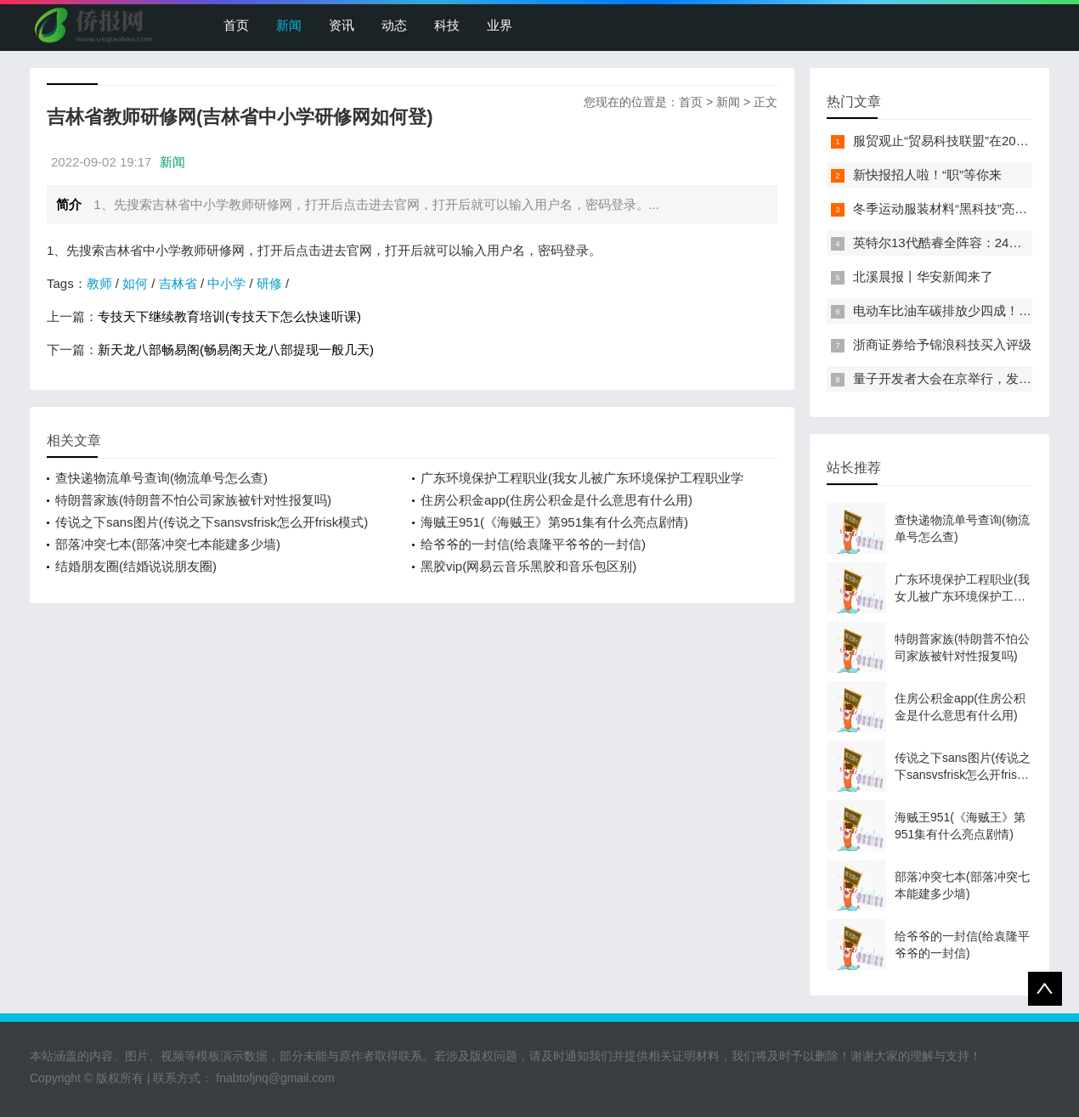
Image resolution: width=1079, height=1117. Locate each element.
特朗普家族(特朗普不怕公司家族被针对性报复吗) (193, 500)
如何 (135, 283)
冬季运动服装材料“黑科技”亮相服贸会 (959, 208)
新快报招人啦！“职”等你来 (927, 174)
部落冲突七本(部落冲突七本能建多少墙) (167, 544)
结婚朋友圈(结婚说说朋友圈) (136, 566)
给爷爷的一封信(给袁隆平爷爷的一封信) (533, 544)
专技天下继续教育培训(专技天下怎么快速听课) (229, 316)
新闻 (289, 25)
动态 (394, 25)
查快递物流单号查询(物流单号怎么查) (161, 478)
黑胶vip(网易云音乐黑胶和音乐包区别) (528, 566)
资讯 (341, 25)
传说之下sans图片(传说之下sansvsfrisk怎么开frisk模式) (211, 522)
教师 (99, 283)
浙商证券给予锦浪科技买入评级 (942, 344)
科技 (447, 25)
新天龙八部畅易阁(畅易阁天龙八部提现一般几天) (236, 349)
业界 (499, 25)
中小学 (226, 283)
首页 (236, 25)
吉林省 (178, 283)
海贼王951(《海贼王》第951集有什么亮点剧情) (554, 522)
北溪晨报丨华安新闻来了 (923, 276)
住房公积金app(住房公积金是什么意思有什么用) (556, 500)
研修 (269, 283)
